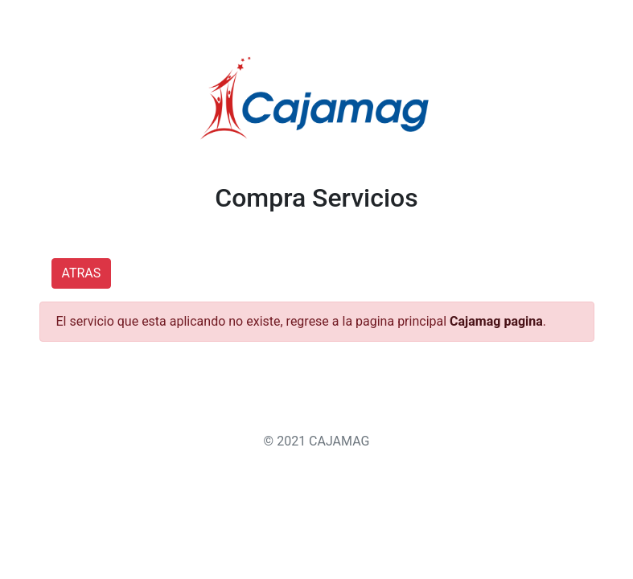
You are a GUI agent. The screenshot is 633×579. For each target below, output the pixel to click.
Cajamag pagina (496, 321)
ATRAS (81, 273)
